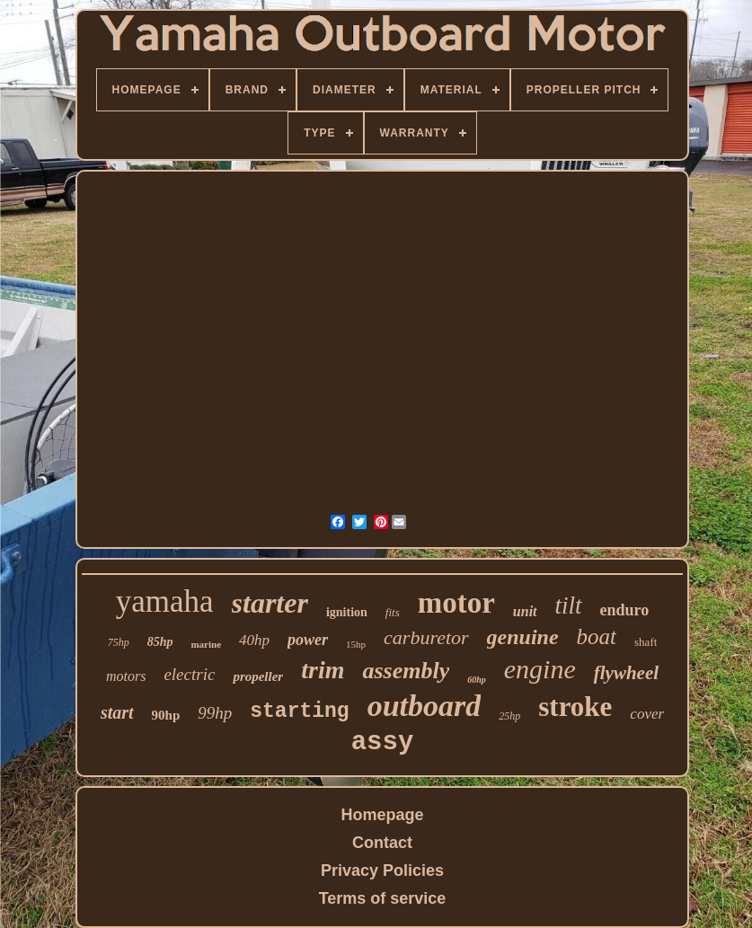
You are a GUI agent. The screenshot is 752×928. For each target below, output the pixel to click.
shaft (645, 642)
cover (647, 713)
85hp (160, 642)
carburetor (426, 637)
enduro (625, 610)
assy (382, 742)
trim (322, 670)
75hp (118, 642)
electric (189, 674)
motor (456, 603)
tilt (568, 605)
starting (299, 711)
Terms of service (383, 898)
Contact (382, 843)
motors (126, 676)
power (308, 640)
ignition (346, 612)
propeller (258, 676)
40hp (254, 640)
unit (525, 611)
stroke (575, 706)
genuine (523, 637)
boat (596, 636)
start (117, 712)
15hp (356, 644)
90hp (166, 715)
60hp (476, 680)
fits (392, 612)
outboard (424, 705)
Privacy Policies (382, 870)
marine (205, 644)
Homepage (382, 815)
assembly (405, 671)
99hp (215, 712)
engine (540, 669)
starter (270, 603)
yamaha (165, 601)
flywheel (626, 673)
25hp (509, 716)
